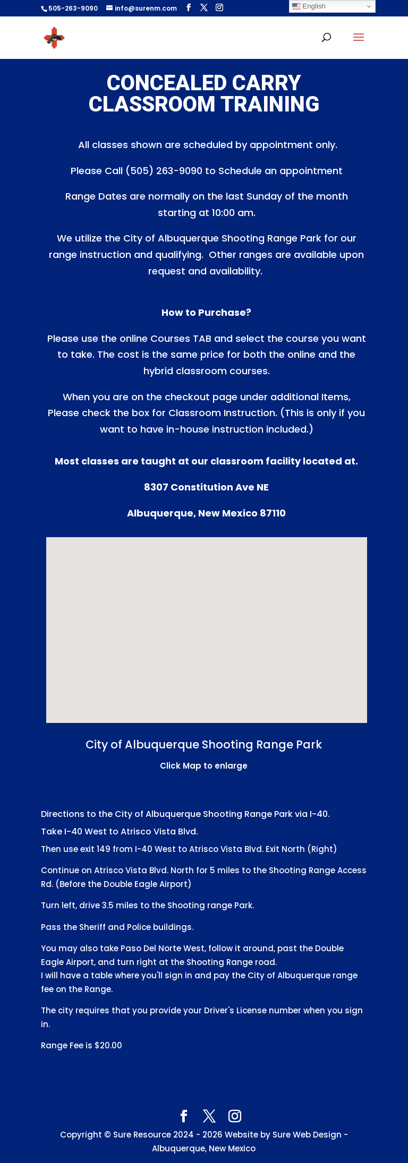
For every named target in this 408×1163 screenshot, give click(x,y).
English (309, 6)
